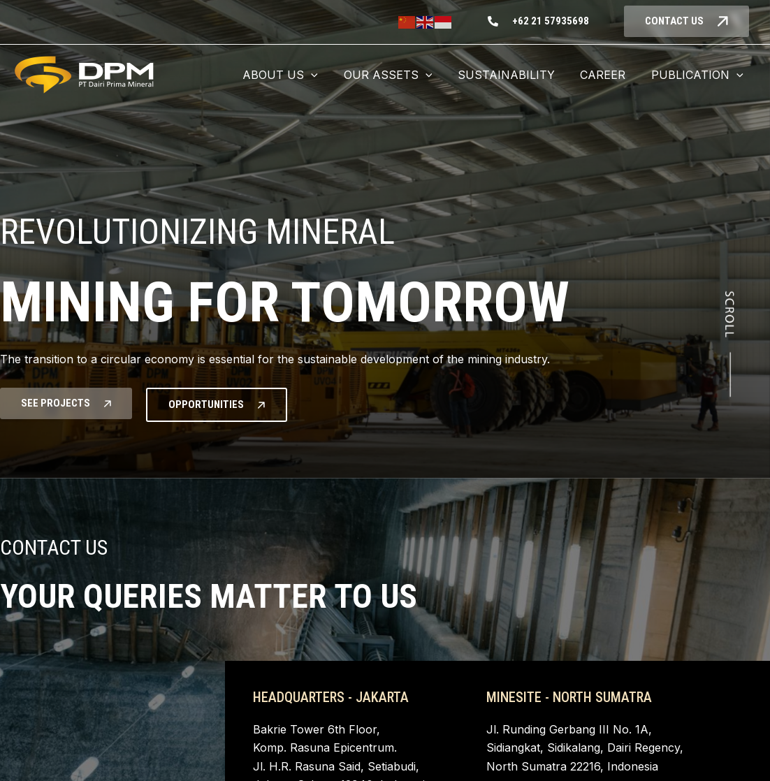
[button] (295, 74)
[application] (326, 74)
